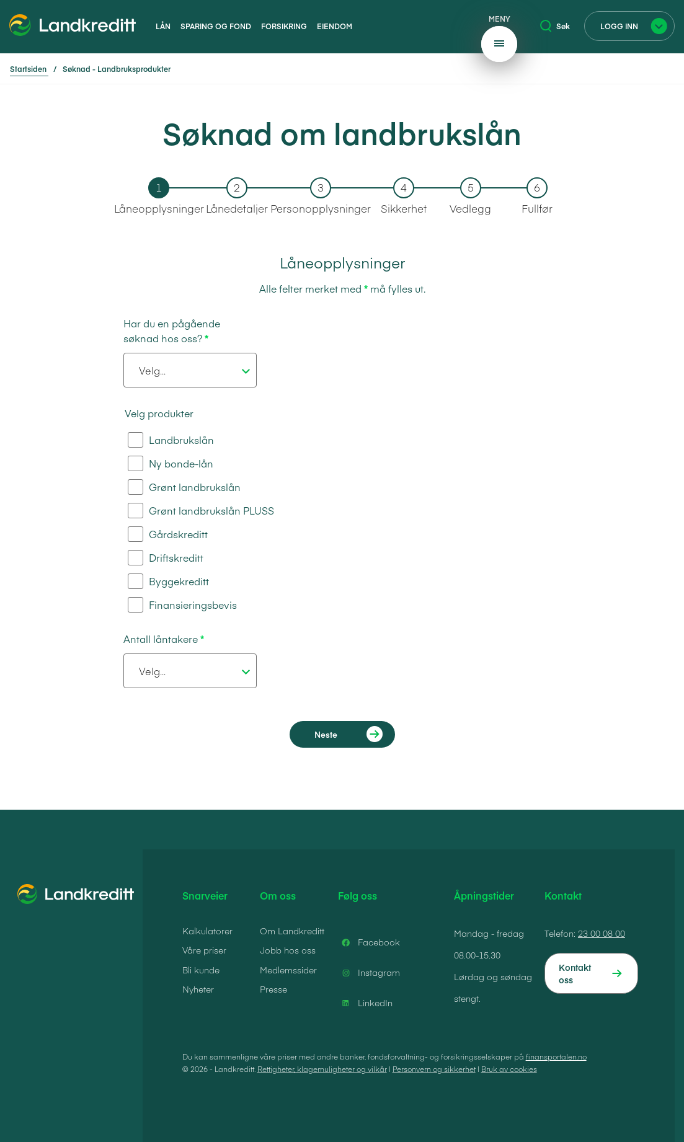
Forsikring (284, 26)
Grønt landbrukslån (184, 487)
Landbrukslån (171, 440)
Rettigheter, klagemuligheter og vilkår (322, 1069)
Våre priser (204, 950)
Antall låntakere (160, 638)
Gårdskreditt (168, 534)
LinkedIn (365, 1003)
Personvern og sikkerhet (434, 1069)
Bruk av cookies (509, 1069)
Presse (273, 989)
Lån (163, 26)
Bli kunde (201, 969)
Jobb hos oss (288, 950)
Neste (325, 734)
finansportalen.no (556, 1056)
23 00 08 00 (601, 933)
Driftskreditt (165, 557)
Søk (555, 26)
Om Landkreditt (292, 930)
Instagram (369, 972)
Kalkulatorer (207, 930)
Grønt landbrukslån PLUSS (201, 510)
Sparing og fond (215, 26)
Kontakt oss (575, 973)
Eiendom (334, 26)
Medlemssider (288, 969)
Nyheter (198, 989)
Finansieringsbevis (182, 605)
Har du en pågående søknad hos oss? (171, 330)
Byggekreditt (168, 581)
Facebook (369, 942)
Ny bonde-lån (170, 463)
